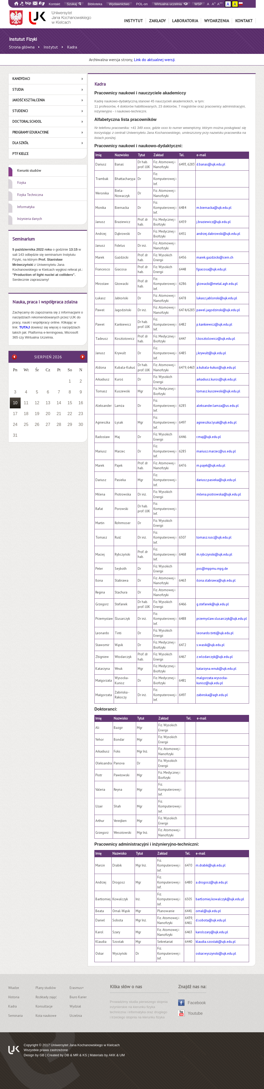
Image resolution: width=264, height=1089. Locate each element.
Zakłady (157, 20)
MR (75, 1055)
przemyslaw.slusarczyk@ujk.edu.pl (221, 618)
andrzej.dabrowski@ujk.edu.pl (218, 234)
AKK (112, 1055)
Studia (18, 89)
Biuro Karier (78, 997)
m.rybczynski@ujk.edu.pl (214, 554)
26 (37, 424)
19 (37, 413)
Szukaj (74, 4)
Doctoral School (27, 121)
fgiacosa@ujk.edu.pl (211, 269)
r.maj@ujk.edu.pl (208, 437)
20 (48, 413)
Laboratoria (185, 20)
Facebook (197, 1003)
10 (15, 403)
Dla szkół (20, 143)
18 (26, 413)
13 (48, 403)
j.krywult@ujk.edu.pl (211, 353)
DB (66, 1055)
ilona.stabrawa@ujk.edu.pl (216, 580)
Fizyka (21, 182)
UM (122, 1055)
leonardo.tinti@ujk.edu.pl (215, 633)
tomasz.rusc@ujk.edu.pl (214, 537)
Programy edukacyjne (30, 132)
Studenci (20, 111)
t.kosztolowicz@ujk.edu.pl (215, 338)
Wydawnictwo (119, 4)
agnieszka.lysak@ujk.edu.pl (216, 422)
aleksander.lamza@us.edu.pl (217, 405)
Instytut (133, 20)
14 (58, 403)
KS (84, 1055)
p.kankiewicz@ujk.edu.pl (214, 324)
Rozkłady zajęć (46, 997)
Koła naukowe (46, 1015)
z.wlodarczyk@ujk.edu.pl (214, 657)
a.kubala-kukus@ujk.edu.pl (216, 367)
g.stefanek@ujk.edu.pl (212, 604)
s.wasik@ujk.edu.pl (210, 645)
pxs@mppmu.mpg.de (212, 568)
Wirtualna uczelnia (171, 4)
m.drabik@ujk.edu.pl (211, 865)
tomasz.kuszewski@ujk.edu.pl (218, 391)
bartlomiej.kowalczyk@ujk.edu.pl (220, 899)
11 (26, 403)
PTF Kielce (20, 154)
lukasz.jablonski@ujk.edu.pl (216, 298)
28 (58, 424)
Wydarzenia (216, 20)
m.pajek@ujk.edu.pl (210, 465)
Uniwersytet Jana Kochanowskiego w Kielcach (85, 1045)
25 (26, 424)
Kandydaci (21, 79)
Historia (13, 997)
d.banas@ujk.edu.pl (210, 164)
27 (48, 424)
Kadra (12, 1006)
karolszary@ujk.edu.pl (212, 932)
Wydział (75, 1006)
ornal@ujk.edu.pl (208, 911)
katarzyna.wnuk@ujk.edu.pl (216, 668)
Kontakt (54, 4)
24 (15, 424)
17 (15, 413)
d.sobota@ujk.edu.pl (211, 920)
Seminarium (23, 239)
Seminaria (15, 1015)
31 (15, 435)
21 (58, 413)
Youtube (195, 1013)
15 (70, 403)
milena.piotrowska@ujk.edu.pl (218, 494)
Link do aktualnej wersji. (154, 59)
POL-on (142, 4)
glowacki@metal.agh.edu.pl (217, 284)
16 (80, 403)
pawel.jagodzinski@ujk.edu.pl (218, 310)
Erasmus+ (77, 988)
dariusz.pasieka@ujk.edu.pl (216, 480)
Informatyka (26, 207)
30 (80, 424)
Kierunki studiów (29, 170)
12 (37, 403)
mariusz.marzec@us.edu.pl (216, 451)
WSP (198, 4)
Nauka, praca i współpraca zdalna (44, 302)
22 (70, 413)
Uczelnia (76, 1015)
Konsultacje (44, 1006)
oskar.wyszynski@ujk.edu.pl (216, 953)
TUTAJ (25, 327)
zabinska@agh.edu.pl (212, 695)
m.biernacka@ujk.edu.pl (214, 207)
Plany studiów (46, 988)
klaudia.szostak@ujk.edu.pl (216, 941)
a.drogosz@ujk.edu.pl (212, 882)
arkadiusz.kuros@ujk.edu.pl (216, 379)
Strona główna (22, 47)
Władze (13, 988)
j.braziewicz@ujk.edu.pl (213, 222)
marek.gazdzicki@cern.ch (214, 257)
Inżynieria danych (29, 219)
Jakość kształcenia (28, 100)
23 (80, 413)
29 (70, 424)
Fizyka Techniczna (30, 195)
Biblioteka (95, 4)
